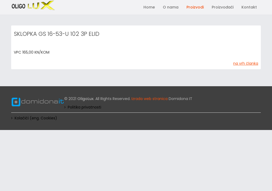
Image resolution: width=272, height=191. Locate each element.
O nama (170, 7)
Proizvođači (222, 7)
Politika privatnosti (84, 107)
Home (149, 7)
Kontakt (249, 7)
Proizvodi (195, 7)
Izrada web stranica (149, 98)
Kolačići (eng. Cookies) (36, 118)
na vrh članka (245, 63)
